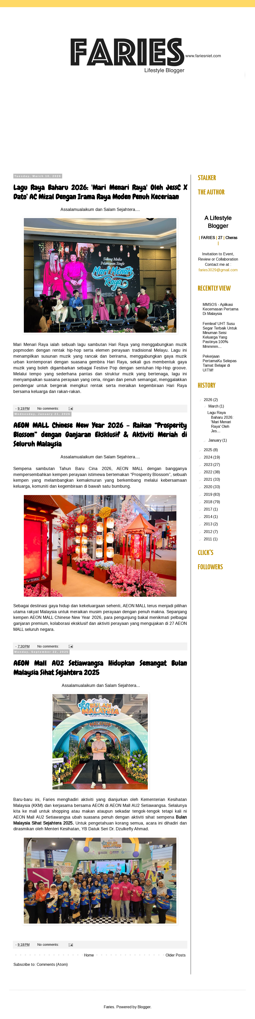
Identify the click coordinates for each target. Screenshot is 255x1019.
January (215, 440)
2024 (208, 457)
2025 (208, 450)
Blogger (144, 1007)
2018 (208, 502)
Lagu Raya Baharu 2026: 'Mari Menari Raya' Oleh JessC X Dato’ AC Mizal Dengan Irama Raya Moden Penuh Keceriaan (100, 192)
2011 (208, 539)
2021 (208, 479)
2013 (208, 524)
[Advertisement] (127, 130)
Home (89, 955)
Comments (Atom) (52, 964)
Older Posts (176, 955)
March (213, 406)
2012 (208, 532)
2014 (208, 517)
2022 (208, 472)
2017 (208, 509)
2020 (208, 487)
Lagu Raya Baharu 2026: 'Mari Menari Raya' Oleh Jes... (220, 422)
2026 (208, 400)
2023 (208, 465)
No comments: (48, 408)
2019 (208, 494)
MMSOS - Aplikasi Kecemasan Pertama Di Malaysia (220, 309)
